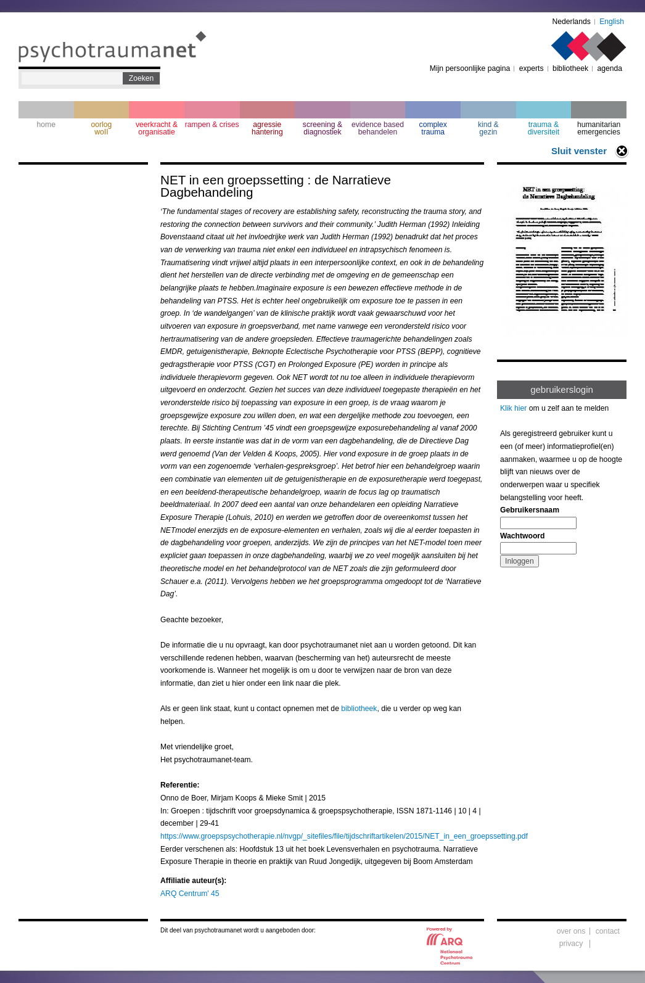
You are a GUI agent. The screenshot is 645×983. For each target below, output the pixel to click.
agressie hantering (267, 128)
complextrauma (433, 128)
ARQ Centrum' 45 (190, 893)
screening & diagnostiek (322, 128)
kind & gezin (488, 128)
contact (608, 931)
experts (531, 68)
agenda (609, 68)
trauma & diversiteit (543, 128)
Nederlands (572, 21)
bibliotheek (570, 68)
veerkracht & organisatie (157, 128)
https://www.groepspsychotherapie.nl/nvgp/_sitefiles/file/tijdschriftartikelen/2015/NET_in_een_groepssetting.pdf (344, 836)
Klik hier (513, 408)
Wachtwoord (522, 536)
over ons (571, 931)
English (611, 21)
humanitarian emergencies (598, 128)
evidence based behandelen (377, 128)
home (46, 124)
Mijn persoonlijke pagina (470, 68)
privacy (571, 943)
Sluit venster (579, 151)
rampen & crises (212, 124)
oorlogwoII (101, 128)
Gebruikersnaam (529, 510)
